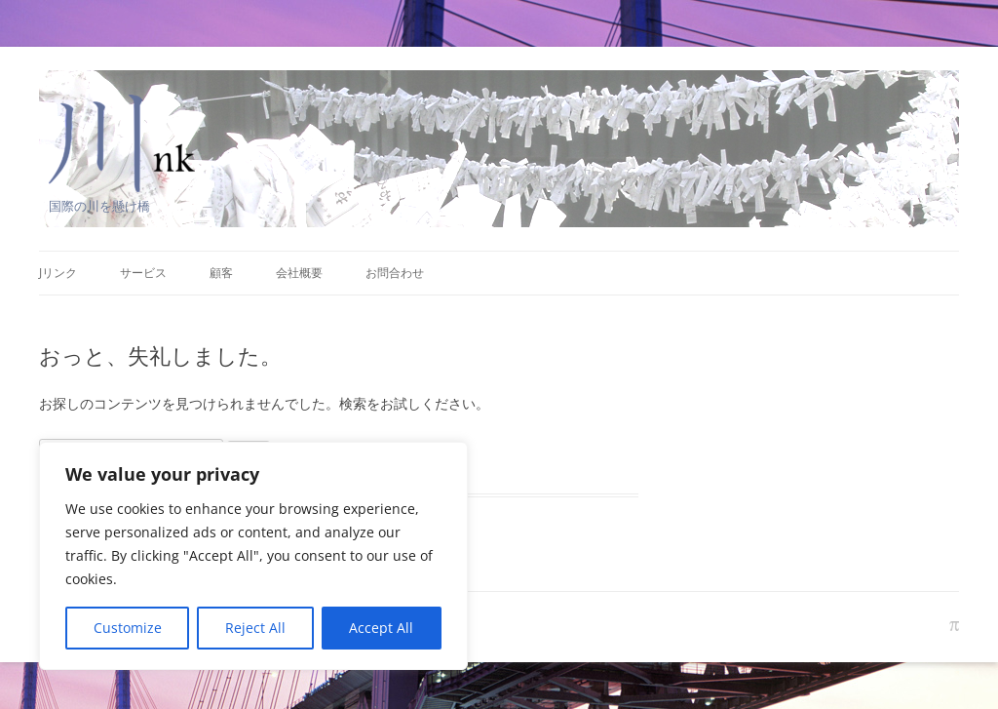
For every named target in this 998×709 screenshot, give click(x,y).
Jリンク (58, 272)
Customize (128, 627)
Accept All (381, 627)
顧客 (221, 272)
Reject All (255, 627)
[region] (253, 556)
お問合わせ (394, 272)
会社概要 (299, 272)
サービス (143, 272)
